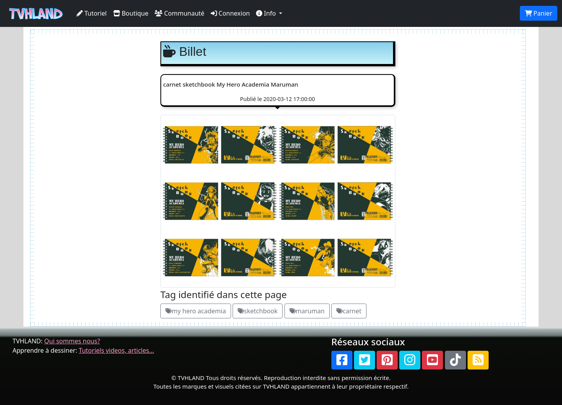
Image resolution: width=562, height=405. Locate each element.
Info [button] (266, 13)
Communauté (179, 13)
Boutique (131, 13)
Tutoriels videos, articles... (116, 350)
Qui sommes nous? (72, 341)
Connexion (230, 13)
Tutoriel (91, 13)
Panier (538, 13)
